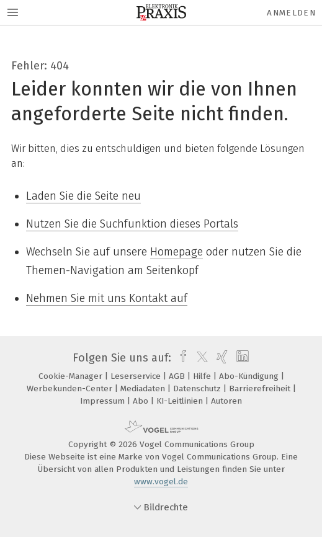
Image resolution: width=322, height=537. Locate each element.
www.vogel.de (161, 481)
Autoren (226, 401)
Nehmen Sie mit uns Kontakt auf (106, 298)
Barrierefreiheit (261, 388)
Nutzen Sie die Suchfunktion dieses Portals (132, 224)
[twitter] (199, 358)
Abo (142, 401)
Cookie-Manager (71, 376)
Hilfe (203, 376)
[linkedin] (241, 358)
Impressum (103, 401)
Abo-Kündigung (250, 376)
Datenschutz (198, 388)
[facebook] (180, 358)
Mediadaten (144, 388)
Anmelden (291, 12)
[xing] (220, 358)
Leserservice (136, 376)
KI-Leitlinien (180, 401)
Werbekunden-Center (71, 388)
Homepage (176, 252)
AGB (178, 376)
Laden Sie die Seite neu (83, 196)
